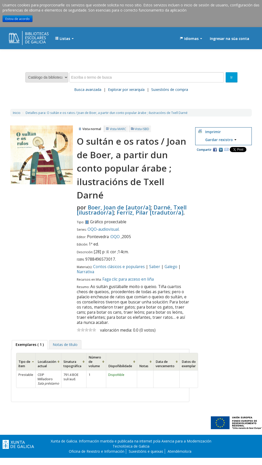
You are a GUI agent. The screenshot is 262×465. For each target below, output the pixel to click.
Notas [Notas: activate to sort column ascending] (143, 366)
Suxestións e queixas (146, 451)
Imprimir (213, 131)
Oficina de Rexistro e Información (96, 451)
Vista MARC (118, 129)
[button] (64, 39)
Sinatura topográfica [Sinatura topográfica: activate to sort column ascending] (72, 364)
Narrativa (85, 271)
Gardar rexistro (220, 139)
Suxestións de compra (169, 89)
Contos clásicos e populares (119, 266)
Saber (154, 266)
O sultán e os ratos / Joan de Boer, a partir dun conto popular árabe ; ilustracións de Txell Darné (107, 113)
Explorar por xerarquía (126, 89)
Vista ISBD (142, 129)
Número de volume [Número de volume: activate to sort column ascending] (95, 361)
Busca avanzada (87, 89)
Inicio (16, 113)
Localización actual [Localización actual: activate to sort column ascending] (47, 364)
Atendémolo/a (179, 451)
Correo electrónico (226, 149)
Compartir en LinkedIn (220, 149)
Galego (171, 266)
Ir (232, 77)
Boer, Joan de (119, 207)
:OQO (115, 236)
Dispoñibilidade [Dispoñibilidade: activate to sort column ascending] (120, 366)
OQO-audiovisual (103, 229)
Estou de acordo (17, 19)
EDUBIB (22, 36)
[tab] (30, 344)
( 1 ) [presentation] (30, 344)
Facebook (214, 149)
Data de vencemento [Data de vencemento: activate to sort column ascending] (165, 364)
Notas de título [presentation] (65, 344)
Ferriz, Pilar (150, 212)
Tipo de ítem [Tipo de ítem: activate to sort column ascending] (24, 364)
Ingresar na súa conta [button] (229, 38)
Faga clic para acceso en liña (128, 279)
